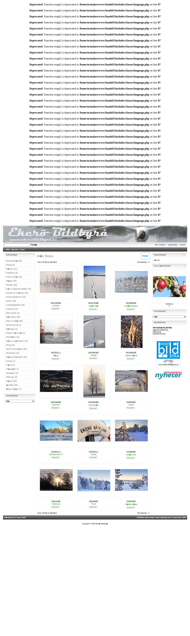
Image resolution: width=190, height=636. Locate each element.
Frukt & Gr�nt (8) (14, 277)
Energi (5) (10, 265)
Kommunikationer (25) (16, 297)
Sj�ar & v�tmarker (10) (17, 341)
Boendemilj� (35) (14, 261)
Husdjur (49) (11, 285)
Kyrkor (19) (11, 301)
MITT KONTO (160, 245)
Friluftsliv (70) (12, 273)
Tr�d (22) (10, 365)
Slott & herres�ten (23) (16, 349)
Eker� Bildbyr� (102, 524)
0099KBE (131, 402)
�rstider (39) (12, 385)
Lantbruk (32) (12, 309)
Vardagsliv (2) (12, 373)
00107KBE (93, 303)
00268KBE (131, 352)
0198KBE (131, 452)
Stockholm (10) (13, 353)
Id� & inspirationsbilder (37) (18, 289)
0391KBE (56, 501)
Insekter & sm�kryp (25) (17, 293)
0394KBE (131, 501)
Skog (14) (10, 345)
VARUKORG (172, 245)
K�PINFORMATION (160, 330)
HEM (8, 250)
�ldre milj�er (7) (14, 389)
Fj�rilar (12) (11, 269)
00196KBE (131, 303)
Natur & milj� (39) (14, 321)
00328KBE (56, 402)
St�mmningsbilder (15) (16, 357)
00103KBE (56, 303)
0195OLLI (93, 452)
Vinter (22, 250)
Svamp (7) (10, 361)
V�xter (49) (11, 381)
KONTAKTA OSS (159, 334)
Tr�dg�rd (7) (12, 369)
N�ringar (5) (12, 329)
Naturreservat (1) (13, 325)
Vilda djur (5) (11, 377)
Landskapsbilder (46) (15, 305)
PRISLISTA (157, 332)
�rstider (15, 250)
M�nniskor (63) (13, 317)
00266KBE (93, 352)
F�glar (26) (11, 281)
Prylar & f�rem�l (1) (15, 333)
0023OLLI (56, 352)
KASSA (183, 245)
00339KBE (93, 402)
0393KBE (93, 501)
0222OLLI (169, 304)
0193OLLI (56, 452)
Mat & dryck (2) (13, 313)
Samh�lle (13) (12, 337)
